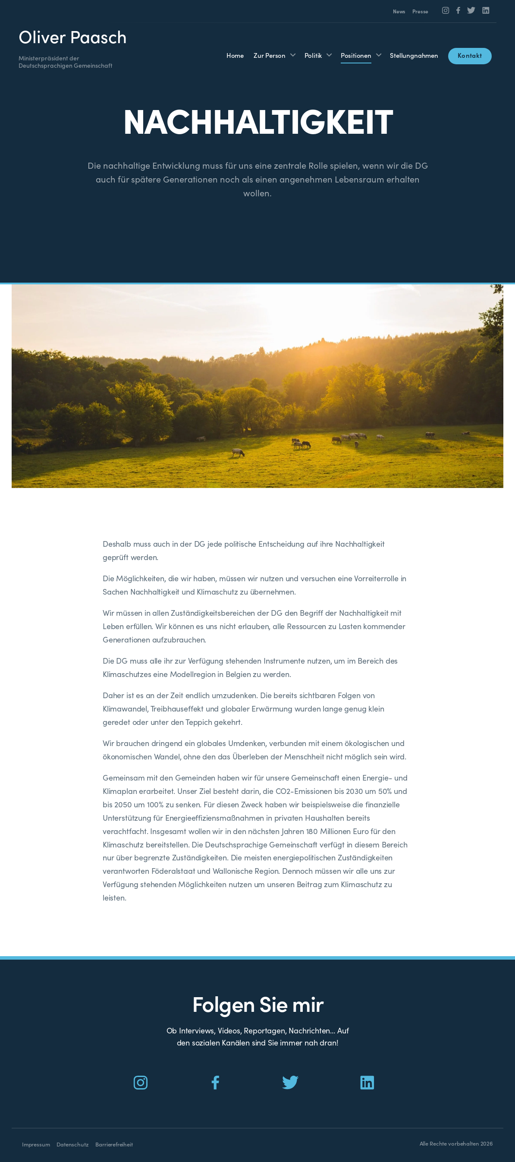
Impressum (36, 1144)
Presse (420, 11)
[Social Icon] (445, 10)
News (399, 11)
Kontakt (470, 55)
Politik (313, 55)
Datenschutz (72, 1144)
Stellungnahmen (414, 55)
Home (235, 55)
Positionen (356, 55)
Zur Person (270, 55)
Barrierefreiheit (113, 1144)
